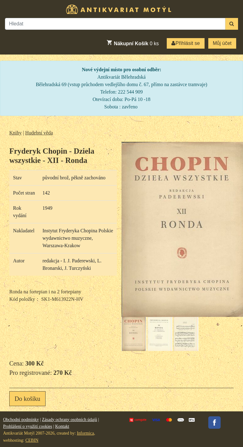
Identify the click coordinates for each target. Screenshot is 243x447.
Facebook (214, 422)
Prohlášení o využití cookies (27, 426)
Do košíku (27, 398)
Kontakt (62, 426)
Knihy (15, 132)
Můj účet (222, 43)
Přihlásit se (185, 43)
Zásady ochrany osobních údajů (69, 419)
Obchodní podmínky (21, 419)
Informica (85, 433)
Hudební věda (39, 132)
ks (132, 42)
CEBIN (31, 440)
